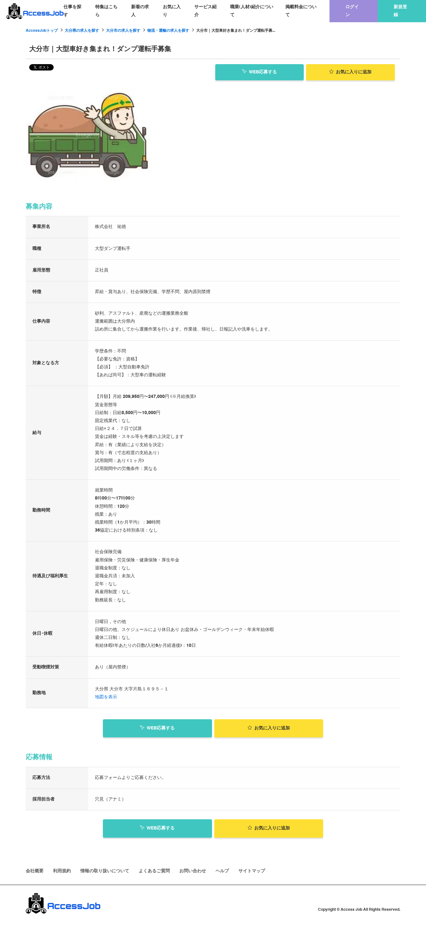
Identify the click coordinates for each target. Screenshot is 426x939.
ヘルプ (222, 871)
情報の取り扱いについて (104, 871)
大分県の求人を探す (82, 31)
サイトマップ (251, 871)
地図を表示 (106, 697)
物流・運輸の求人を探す (168, 31)
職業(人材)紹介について (251, 11)
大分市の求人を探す (123, 31)
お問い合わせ (192, 871)
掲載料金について (300, 11)
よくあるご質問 (154, 871)
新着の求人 (140, 11)
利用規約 (62, 871)
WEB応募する (259, 71)
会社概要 (34, 871)
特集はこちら (106, 11)
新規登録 (400, 11)
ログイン (352, 11)
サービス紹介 (205, 11)
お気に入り (172, 11)
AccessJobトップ (42, 31)
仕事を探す (72, 11)
